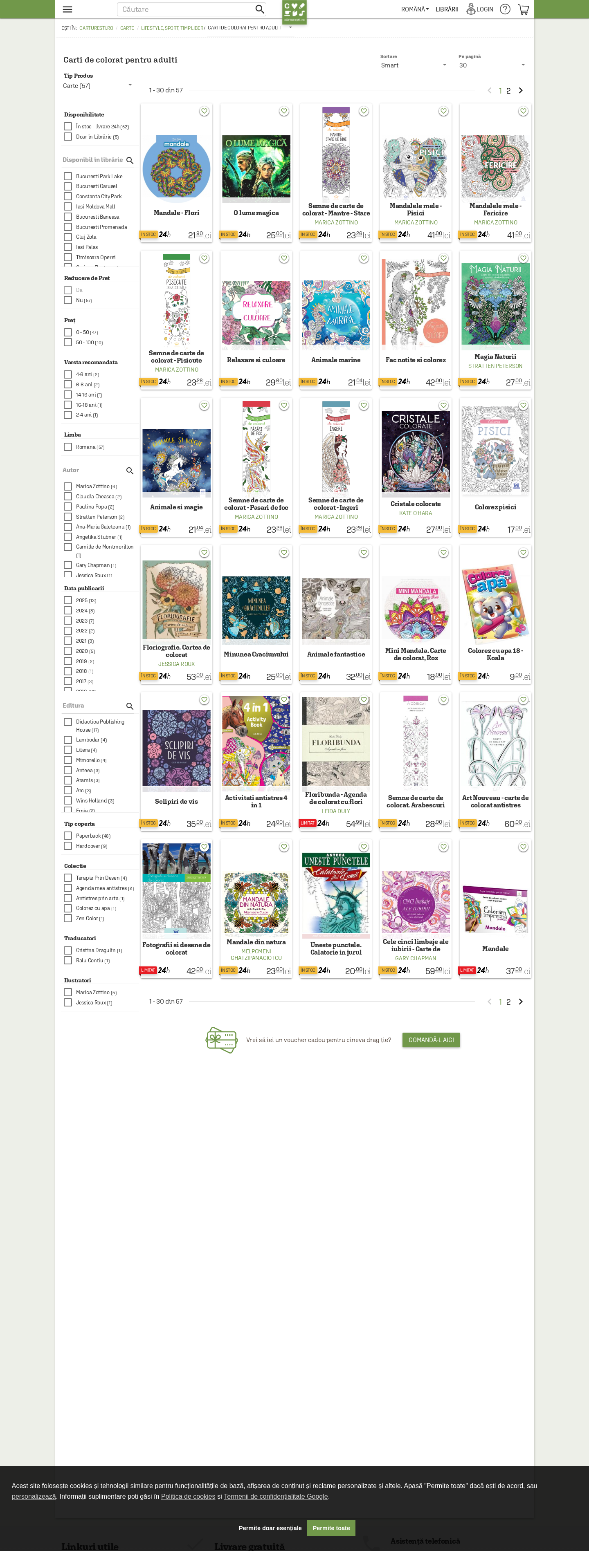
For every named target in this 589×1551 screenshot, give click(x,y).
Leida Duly (336, 839)
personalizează (34, 1496)
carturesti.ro (96, 28)
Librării (448, 9)
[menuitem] (417, 9)
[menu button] (85, 9)
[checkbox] (101, 126)
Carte (127, 28)
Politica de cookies (188, 1496)
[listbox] (250, 27)
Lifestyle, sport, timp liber (172, 28)
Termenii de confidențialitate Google (276, 1496)
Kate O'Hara (415, 530)
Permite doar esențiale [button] (270, 1528)
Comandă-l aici (431, 1074)
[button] (191, 9)
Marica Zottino (336, 228)
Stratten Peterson (495, 377)
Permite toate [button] (331, 1528)
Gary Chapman (415, 992)
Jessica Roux (176, 687)
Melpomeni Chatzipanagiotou (256, 988)
